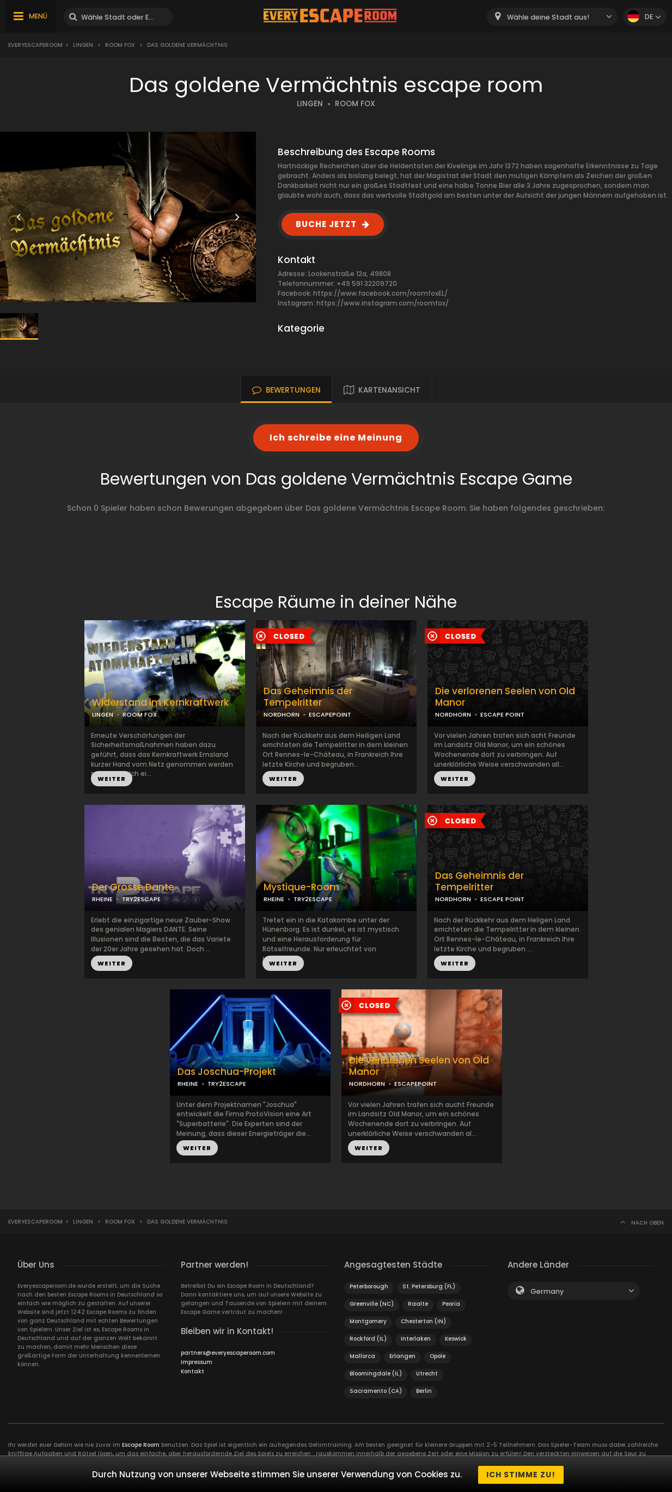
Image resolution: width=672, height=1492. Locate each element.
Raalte (418, 1304)
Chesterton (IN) (423, 1321)
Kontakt (192, 1371)
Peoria (451, 1304)
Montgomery (368, 1321)
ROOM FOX (355, 104)
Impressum (196, 1362)
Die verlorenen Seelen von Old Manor (505, 697)
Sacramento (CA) (376, 1391)
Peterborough (369, 1286)
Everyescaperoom (35, 45)
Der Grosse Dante (133, 887)
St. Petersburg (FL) (428, 1286)
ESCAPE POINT (502, 714)
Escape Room (141, 1445)
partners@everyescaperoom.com (228, 1353)
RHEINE (102, 899)
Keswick (456, 1339)
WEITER (111, 778)
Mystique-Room (301, 887)
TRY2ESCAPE (141, 899)
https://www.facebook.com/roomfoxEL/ (380, 293)
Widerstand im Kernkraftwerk (160, 702)
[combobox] (552, 17)
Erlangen (402, 1356)
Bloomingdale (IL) (376, 1373)
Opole (437, 1356)
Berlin (424, 1391)
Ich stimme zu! (520, 1474)
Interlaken (416, 1339)
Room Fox (120, 45)
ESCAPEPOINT (330, 714)
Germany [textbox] (547, 1291)
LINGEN (310, 104)
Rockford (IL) (368, 1339)
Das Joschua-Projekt (227, 1072)
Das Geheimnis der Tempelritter (308, 697)
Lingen (83, 45)
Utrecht (427, 1373)
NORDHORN (282, 714)
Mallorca (362, 1356)
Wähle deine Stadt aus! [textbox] (548, 17)
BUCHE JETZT (326, 224)
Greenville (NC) (372, 1304)
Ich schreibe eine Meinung (336, 437)
